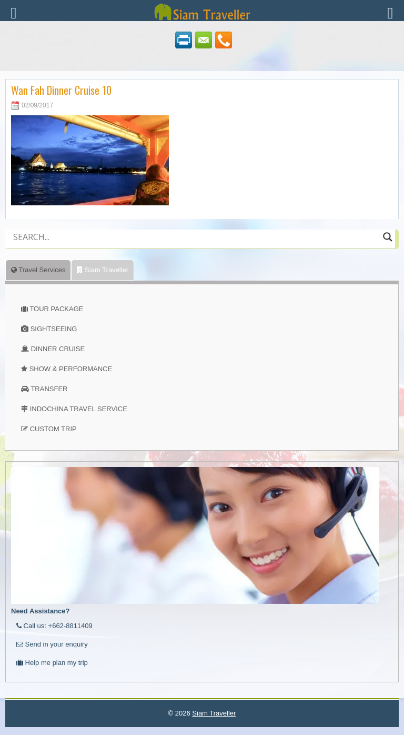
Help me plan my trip (52, 663)
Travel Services (38, 270)
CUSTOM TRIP (53, 429)
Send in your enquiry (52, 644)
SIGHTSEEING (54, 329)
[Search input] (195, 237)
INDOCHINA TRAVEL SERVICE (78, 409)
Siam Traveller (102, 270)
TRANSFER (49, 389)
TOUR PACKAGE (56, 309)
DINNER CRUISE (58, 349)
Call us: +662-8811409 (54, 626)
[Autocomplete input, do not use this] (195, 246)
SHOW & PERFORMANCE (70, 369)
